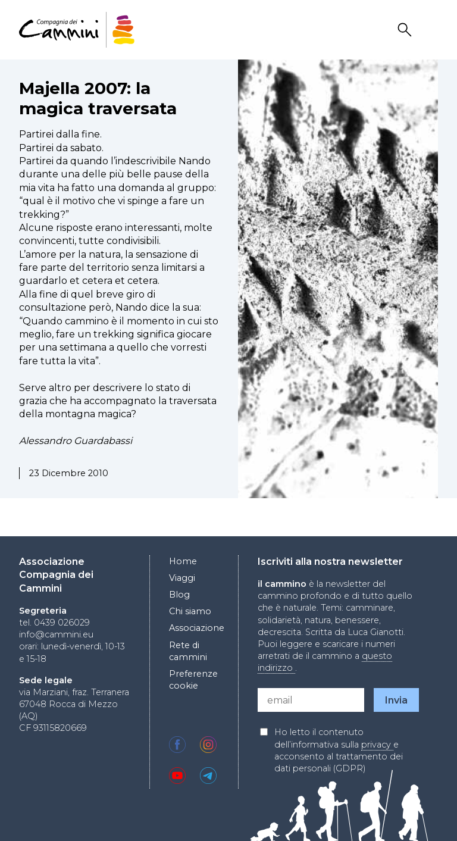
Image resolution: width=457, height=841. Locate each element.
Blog (179, 594)
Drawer (430, 30)
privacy (377, 744)
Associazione (196, 628)
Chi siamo (190, 611)
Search (406, 30)
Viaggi (182, 578)
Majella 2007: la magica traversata (98, 98)
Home (183, 561)
